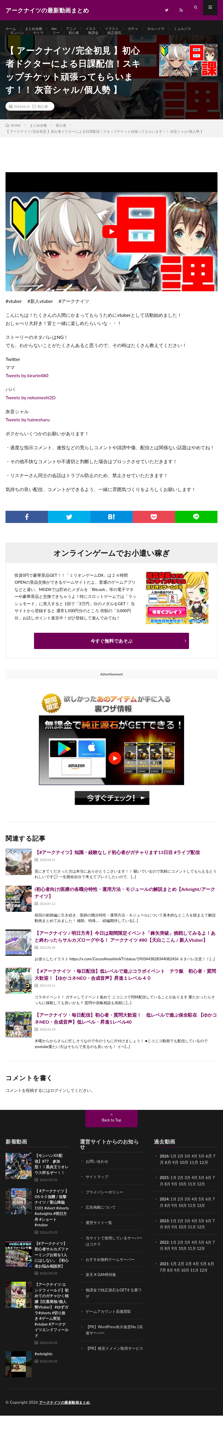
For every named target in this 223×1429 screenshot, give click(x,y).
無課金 (101, 39)
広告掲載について (102, 1220)
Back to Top (111, 1133)
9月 (178, 1196)
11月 (196, 1196)
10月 (186, 1196)
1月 (174, 1169)
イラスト (122, 28)
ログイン (58, 1103)
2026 (164, 1169)
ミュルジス (199, 28)
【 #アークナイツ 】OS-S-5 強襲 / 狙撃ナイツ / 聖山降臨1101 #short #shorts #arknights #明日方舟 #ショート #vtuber (52, 1221)
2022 (164, 1254)
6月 (211, 1190)
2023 (164, 1233)
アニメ (77, 28)
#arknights (43, 1367)
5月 (204, 1169)
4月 (196, 1169)
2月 (182, 1169)
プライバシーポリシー (106, 1204)
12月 (206, 1196)
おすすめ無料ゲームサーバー (112, 1271)
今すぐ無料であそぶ (111, 654)
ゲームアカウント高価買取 (110, 1322)
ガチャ (145, 28)
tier (59, 28)
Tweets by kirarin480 (27, 388)
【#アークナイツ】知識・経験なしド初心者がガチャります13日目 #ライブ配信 (117, 865)
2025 (164, 1190)
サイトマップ (98, 1189)
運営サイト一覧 (100, 1235)
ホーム (12, 28)
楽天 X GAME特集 (102, 1286)
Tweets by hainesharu (28, 433)
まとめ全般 (37, 28)
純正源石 (124, 39)
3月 (189, 1169)
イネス (98, 28)
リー (61, 39)
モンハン (18, 39)
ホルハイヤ (170, 28)
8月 (170, 1196)
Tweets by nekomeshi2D (30, 411)
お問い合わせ (98, 1174)
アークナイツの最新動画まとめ (66, 1416)
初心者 (80, 39)
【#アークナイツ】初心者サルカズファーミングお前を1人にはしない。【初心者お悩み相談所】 (52, 1268)
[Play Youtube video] (111, 245)
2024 (164, 1211)
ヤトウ (41, 39)
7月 (163, 1196)
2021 (164, 1275)
